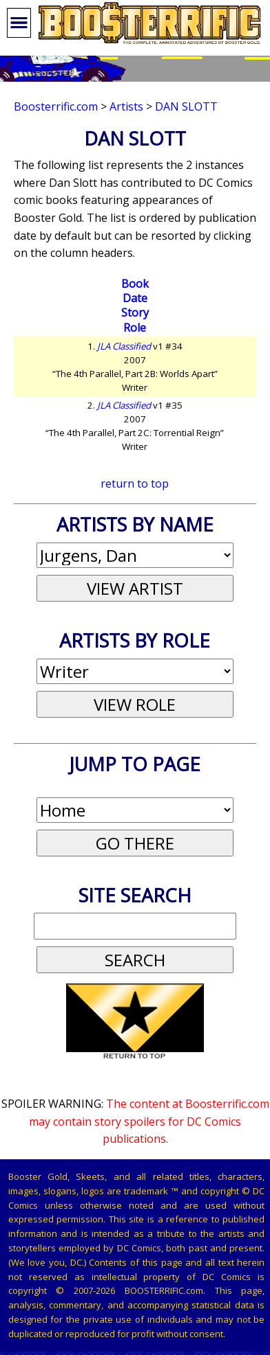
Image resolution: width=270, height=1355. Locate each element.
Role (134, 327)
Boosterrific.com (56, 106)
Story (135, 312)
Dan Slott (186, 106)
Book (135, 283)
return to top (135, 483)
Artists (126, 106)
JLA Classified (124, 346)
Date (135, 298)
